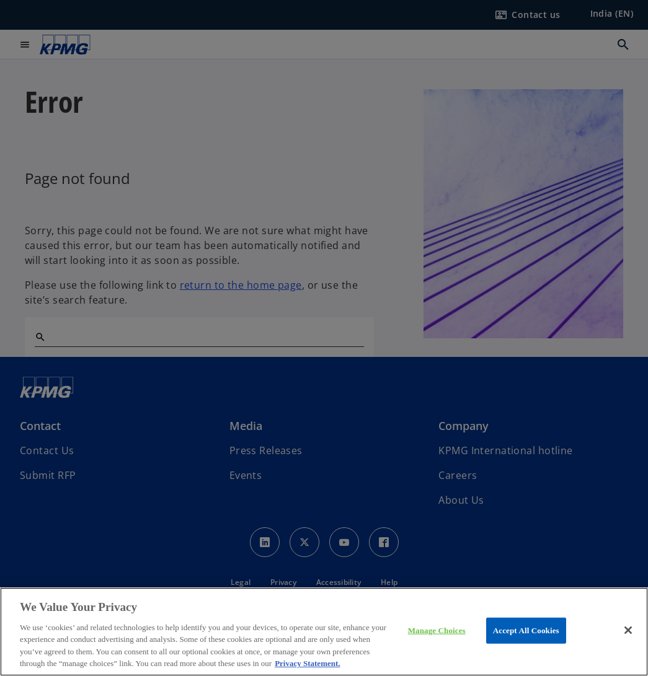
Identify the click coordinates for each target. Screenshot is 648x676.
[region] (324, 631)
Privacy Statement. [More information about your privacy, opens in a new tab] (307, 663)
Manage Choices (437, 630)
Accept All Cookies (526, 630)
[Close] (628, 630)
